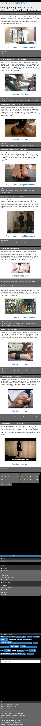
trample (34, 53)
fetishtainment (12, 639)
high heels (36, 100)
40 (11, 482)
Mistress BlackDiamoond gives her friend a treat (13, 59)
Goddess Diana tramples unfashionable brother (12, 713)
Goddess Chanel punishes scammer (10, 718)
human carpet (20, 325)
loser (8, 55)
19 (21, 476)
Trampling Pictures (5, 589)
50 (5, 484)
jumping (8, 469)
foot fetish (26, 53)
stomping (21, 100)
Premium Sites (5, 565)
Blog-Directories (6, 582)
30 (18, 479)
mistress (16, 145)
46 (30, 482)
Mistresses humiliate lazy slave (8, 706)
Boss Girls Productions (11, 53)
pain (30, 53)
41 (14, 482)
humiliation (36, 370)
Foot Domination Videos (7, 577)
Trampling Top (4, 594)
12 (38, 474)
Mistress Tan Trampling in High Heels (11, 329)
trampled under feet (8, 654)
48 (37, 482)
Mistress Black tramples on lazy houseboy (11, 720)
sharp (12, 281)
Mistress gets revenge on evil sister (9, 704)
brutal (18, 636)
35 (33, 479)
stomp (21, 53)
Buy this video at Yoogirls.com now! (20, 47)
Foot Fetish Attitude (10, 242)
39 (8, 482)
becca (18, 323)
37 (2, 482)
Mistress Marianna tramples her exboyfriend (12, 724)
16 (11, 476)
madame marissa (5, 646)
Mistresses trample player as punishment (12, 196)
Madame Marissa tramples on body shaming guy (13, 715)
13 (2, 476)
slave (35, 469)
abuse (8, 192)
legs (17, 416)
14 (5, 476)
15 (8, 476)
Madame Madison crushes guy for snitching (12, 104)
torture (37, 242)
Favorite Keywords (6, 634)
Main (2, 561)
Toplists (4, 585)
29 (14, 479)
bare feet (25, 190)
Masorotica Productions (11, 323)
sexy (21, 190)
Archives (4, 658)
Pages (3, 558)
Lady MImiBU (9, 416)
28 (11, 479)
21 (27, 476)
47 (33, 482)
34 (30, 479)
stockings (25, 370)
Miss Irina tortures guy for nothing (10, 248)
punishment (27, 100)
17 (14, 476)
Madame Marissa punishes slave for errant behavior (14, 149)
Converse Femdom (6, 579)
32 (24, 479)
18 (18, 476)
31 (21, 479)
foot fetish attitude (27, 639)
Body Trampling (5, 575)
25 (2, 479)
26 (5, 479)
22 (30, 476)
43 (21, 482)
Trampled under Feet (13, 3)
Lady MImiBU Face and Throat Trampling (11, 376)
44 (24, 482)
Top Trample (4, 592)
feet (14, 416)
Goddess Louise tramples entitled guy (10, 708)
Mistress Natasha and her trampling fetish (12, 423)
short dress (33, 323)
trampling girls (30, 654)
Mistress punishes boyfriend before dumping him (14, 13)
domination (30, 370)
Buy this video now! (20, 94)
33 (27, 479)
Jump (18, 53)
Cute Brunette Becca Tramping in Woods (11, 285)
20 (24, 476)
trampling (8, 100)
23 (33, 476)
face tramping (22, 416)
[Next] (9, 484)
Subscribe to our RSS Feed (20, 556)
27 (8, 479)
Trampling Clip (4, 570)
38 (5, 482)
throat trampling (29, 416)
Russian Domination (6, 587)
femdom (13, 100)
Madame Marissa (9, 190)
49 (2, 484)
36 (37, 479)
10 (32, 474)
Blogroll (4, 568)
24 (37, 476)
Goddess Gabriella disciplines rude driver (11, 722)
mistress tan (8, 370)
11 (35, 474)
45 (27, 482)
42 (18, 482)
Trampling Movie (5, 573)
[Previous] (4, 474)
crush (17, 100)
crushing (3, 244)
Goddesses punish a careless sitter (9, 711)
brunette (23, 323)
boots (13, 636)
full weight (4, 55)
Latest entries (5, 702)
